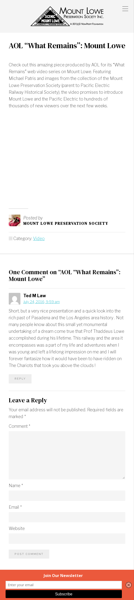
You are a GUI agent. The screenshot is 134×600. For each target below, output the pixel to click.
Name (16, 485)
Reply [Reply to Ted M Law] (20, 378)
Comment (19, 426)
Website (17, 528)
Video (39, 238)
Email (15, 507)
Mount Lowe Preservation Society (65, 223)
